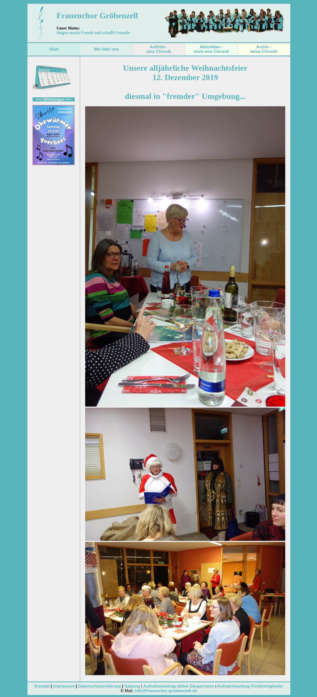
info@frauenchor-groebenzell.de (165, 691)
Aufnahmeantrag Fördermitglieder (250, 686)
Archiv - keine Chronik (263, 49)
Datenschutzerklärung (99, 686)
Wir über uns (106, 49)
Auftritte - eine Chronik (159, 49)
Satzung (132, 686)
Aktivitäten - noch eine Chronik (211, 49)
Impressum (64, 686)
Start (53, 49)
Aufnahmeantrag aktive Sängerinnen (178, 686)
